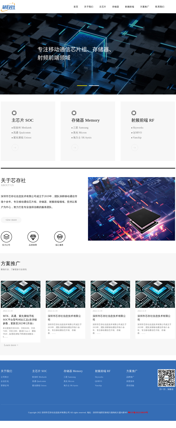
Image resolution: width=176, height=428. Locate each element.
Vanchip (137, 137)
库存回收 (130, 389)
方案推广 (144, 7)
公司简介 (5, 380)
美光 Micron (80, 132)
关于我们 (88, 7)
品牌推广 (130, 380)
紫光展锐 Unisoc (22, 137)
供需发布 (130, 385)
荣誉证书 (5, 389)
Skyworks (138, 127)
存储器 (115, 7)
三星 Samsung (81, 127)
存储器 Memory (73, 374)
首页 (76, 7)
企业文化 (5, 385)
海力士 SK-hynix (82, 137)
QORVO (137, 132)
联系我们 (159, 7)
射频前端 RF (103, 374)
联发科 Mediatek (22, 127)
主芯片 (102, 7)
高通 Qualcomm (22, 132)
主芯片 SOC (39, 374)
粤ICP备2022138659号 (138, 416)
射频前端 (129, 7)
